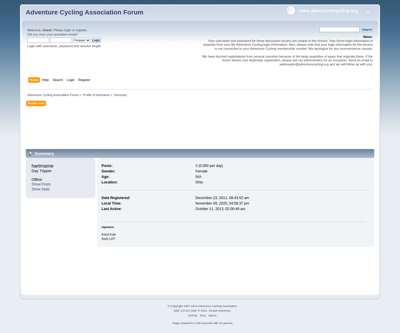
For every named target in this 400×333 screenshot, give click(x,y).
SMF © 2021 (199, 310)
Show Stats (41, 189)
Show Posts (41, 184)
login (67, 30)
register (81, 30)
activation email (65, 34)
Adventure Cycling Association (217, 306)
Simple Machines (220, 310)
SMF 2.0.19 (181, 310)
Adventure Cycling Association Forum (84, 12)
